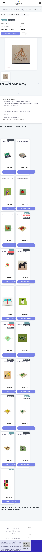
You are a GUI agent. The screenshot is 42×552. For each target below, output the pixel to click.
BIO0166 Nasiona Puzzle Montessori (13, 527)
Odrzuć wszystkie (26, 544)
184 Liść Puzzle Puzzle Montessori (12, 531)
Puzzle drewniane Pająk (23, 434)
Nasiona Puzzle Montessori (9, 178)
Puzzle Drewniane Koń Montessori (11, 434)
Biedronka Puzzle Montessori (25, 178)
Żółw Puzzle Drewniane (23, 361)
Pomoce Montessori (19, 9)
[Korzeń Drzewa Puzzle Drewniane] (21, 38)
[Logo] (19, 3)
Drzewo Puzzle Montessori (9, 141)
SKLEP (4, 3)
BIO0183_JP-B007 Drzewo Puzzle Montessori (13, 537)
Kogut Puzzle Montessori (9, 214)
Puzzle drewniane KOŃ (23, 251)
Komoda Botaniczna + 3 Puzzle (25, 141)
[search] (40, 3)
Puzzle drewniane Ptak (8, 361)
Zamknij (25, 548)
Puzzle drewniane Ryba (8, 397)
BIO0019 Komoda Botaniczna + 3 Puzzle (13, 534)
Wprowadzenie (5, 9)
